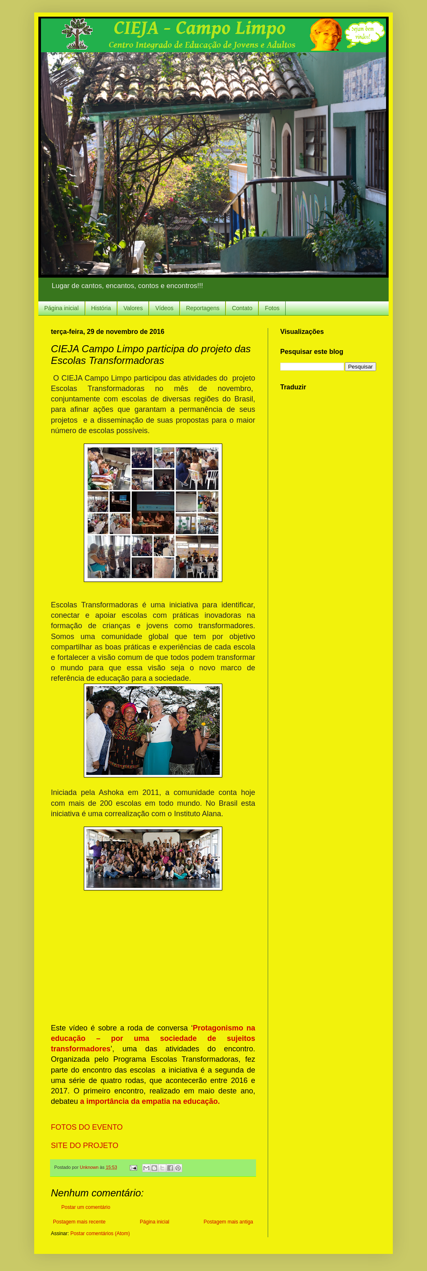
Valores (133, 308)
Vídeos (164, 308)
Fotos (272, 308)
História (101, 308)
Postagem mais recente (79, 1222)
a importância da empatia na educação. (150, 1101)
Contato (242, 308)
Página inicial (61, 308)
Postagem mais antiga (228, 1222)
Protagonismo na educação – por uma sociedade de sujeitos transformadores (153, 1038)
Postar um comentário (85, 1207)
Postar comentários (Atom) (100, 1233)
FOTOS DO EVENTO (88, 1127)
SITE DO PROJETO (86, 1145)
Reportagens (202, 308)
